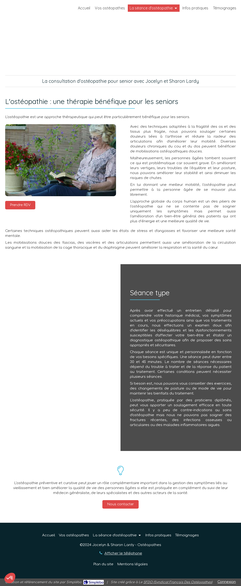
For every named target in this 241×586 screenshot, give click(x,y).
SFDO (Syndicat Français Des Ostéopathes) (177, 582)
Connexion (226, 582)
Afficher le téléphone (123, 553)
